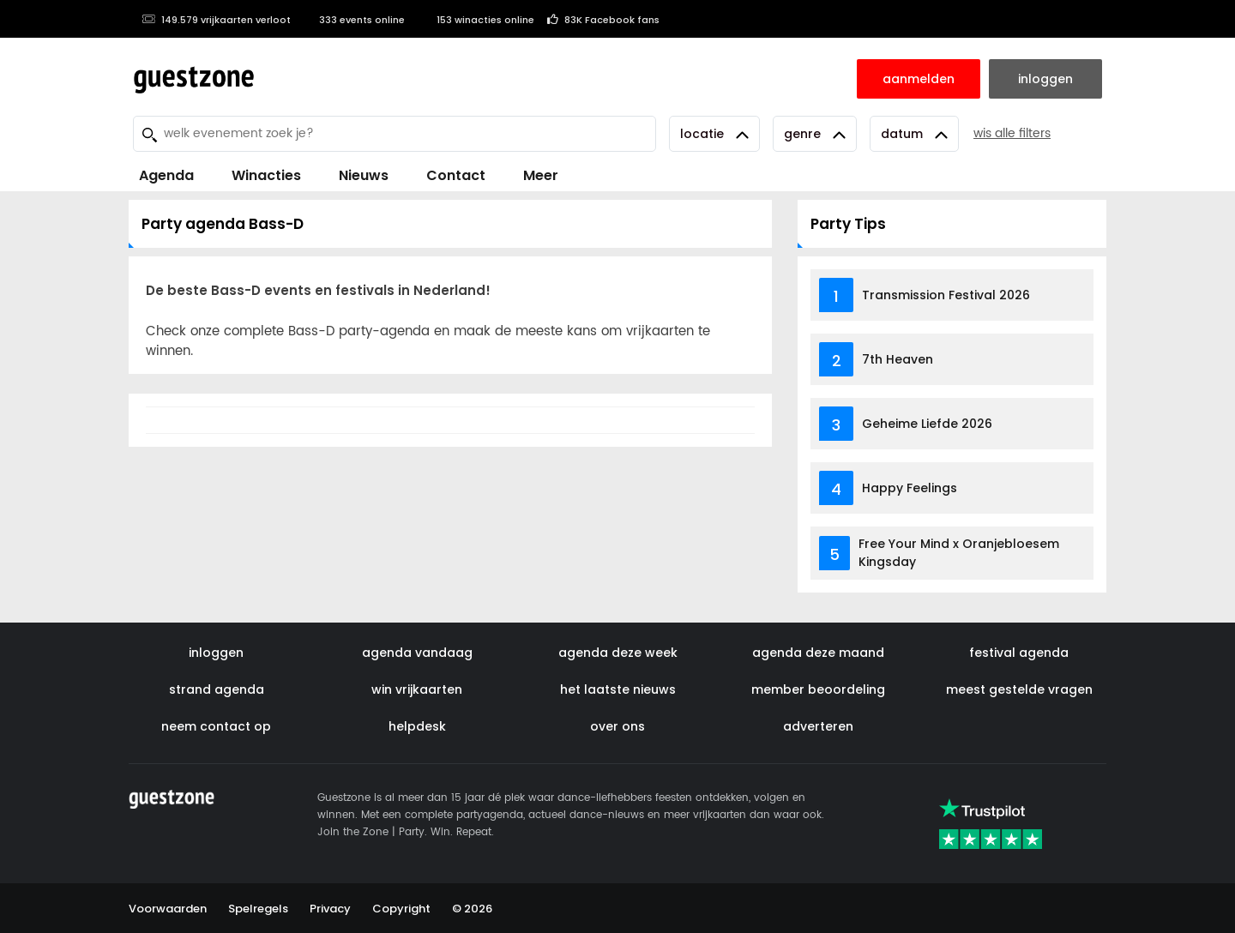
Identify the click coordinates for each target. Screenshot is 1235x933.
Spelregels (258, 908)
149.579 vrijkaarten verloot (216, 20)
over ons (617, 726)
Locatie (714, 133)
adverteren (818, 726)
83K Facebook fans (603, 20)
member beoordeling (818, 689)
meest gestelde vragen (1019, 689)
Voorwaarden (168, 908)
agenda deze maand (818, 652)
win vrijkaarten (416, 689)
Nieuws (364, 175)
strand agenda (216, 689)
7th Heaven (897, 359)
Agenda (166, 175)
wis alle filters (1012, 133)
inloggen (216, 652)
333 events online (354, 20)
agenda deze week (618, 652)
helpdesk (417, 726)
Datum (914, 133)
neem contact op (216, 726)
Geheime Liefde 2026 (927, 423)
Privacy (330, 908)
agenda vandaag (417, 652)
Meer (540, 175)
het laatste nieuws (618, 689)
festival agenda (1019, 652)
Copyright (401, 908)
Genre (815, 133)
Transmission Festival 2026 (946, 295)
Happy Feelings (909, 488)
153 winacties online (476, 20)
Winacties (266, 175)
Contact (455, 175)
